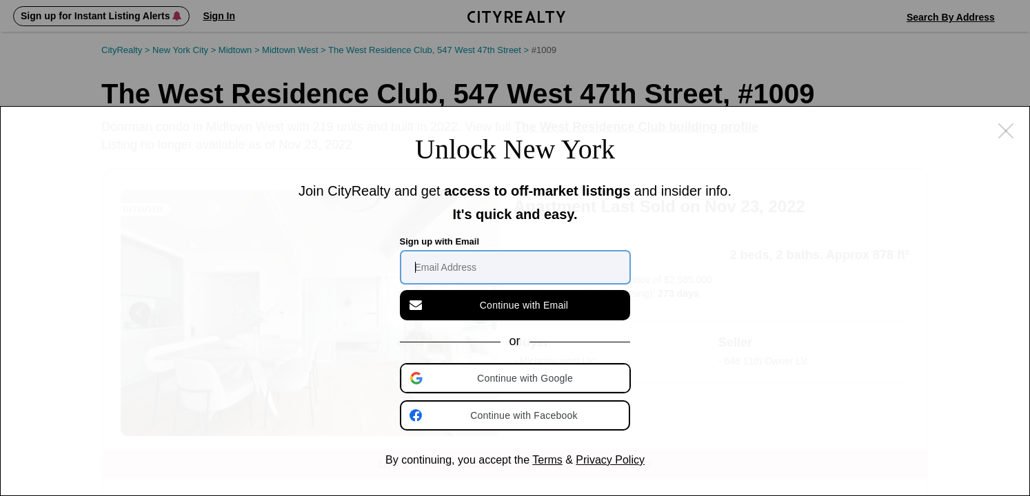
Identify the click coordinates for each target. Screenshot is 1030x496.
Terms (547, 460)
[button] (516, 378)
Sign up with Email (440, 241)
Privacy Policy (610, 460)
